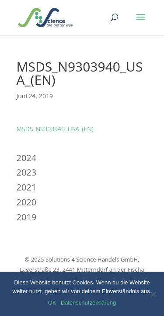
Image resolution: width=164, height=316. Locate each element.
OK (52, 302)
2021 (27, 187)
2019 (27, 217)
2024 (27, 158)
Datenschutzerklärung (88, 302)
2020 (27, 202)
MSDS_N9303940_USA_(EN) (55, 129)
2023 (27, 172)
